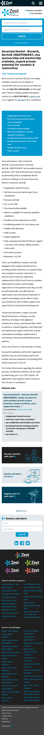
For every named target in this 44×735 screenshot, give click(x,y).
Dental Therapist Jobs (32, 587)
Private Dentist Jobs (9, 591)
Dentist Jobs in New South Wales (31, 632)
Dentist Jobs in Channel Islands (32, 680)
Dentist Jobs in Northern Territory (33, 644)
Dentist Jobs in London (10, 652)
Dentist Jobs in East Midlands (9, 675)
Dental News (6, 721)
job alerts (22, 100)
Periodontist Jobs (8, 600)
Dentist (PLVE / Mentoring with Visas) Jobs (32, 605)
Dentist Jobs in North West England (9, 647)
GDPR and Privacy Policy (10, 710)
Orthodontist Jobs (8, 597)
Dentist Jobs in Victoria (32, 676)
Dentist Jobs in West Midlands (9, 669)
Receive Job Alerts (33, 10)
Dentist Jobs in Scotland (7, 635)
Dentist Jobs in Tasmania (29, 659)
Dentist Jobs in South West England (10, 687)
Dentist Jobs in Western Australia (32, 671)
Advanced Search (22, 43)
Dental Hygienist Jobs (32, 584)
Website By (7, 726)
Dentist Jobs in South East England (10, 641)
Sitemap (5, 719)
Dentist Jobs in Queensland (29, 638)
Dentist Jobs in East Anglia (9, 657)
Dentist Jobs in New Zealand (31, 686)
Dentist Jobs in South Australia (32, 665)
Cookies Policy (7, 716)
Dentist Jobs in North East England (9, 681)
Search (22, 36)
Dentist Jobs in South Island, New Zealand (32, 692)
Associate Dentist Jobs (10, 584)
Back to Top (22, 510)
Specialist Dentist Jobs (10, 594)
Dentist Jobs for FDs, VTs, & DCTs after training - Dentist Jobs (32, 614)
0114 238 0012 (35, 13)
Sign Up (22, 534)
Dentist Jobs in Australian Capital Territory (30, 652)
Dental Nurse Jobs (8, 616)
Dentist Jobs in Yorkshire (7, 663)
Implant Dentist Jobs (9, 613)
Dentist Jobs (6, 587)
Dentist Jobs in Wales (10, 631)
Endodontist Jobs (8, 610)
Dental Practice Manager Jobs (33, 592)
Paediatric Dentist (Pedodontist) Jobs (9, 605)
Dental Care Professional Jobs (33, 598)
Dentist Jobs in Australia (7, 699)
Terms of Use (6, 713)
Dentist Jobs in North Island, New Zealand (32, 698)
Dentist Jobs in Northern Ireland (11, 693)
